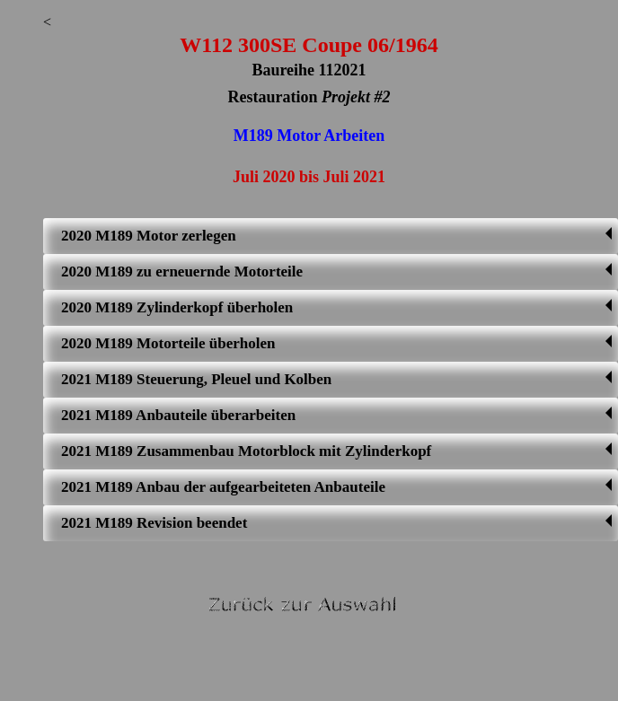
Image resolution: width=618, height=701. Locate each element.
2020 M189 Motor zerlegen (336, 235)
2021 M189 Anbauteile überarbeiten (336, 415)
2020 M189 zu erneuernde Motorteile (336, 271)
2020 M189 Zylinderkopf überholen (336, 307)
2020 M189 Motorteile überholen (336, 343)
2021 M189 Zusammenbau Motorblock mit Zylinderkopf (336, 451)
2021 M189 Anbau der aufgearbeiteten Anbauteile (336, 486)
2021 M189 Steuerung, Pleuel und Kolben (336, 379)
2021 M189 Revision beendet (336, 522)
